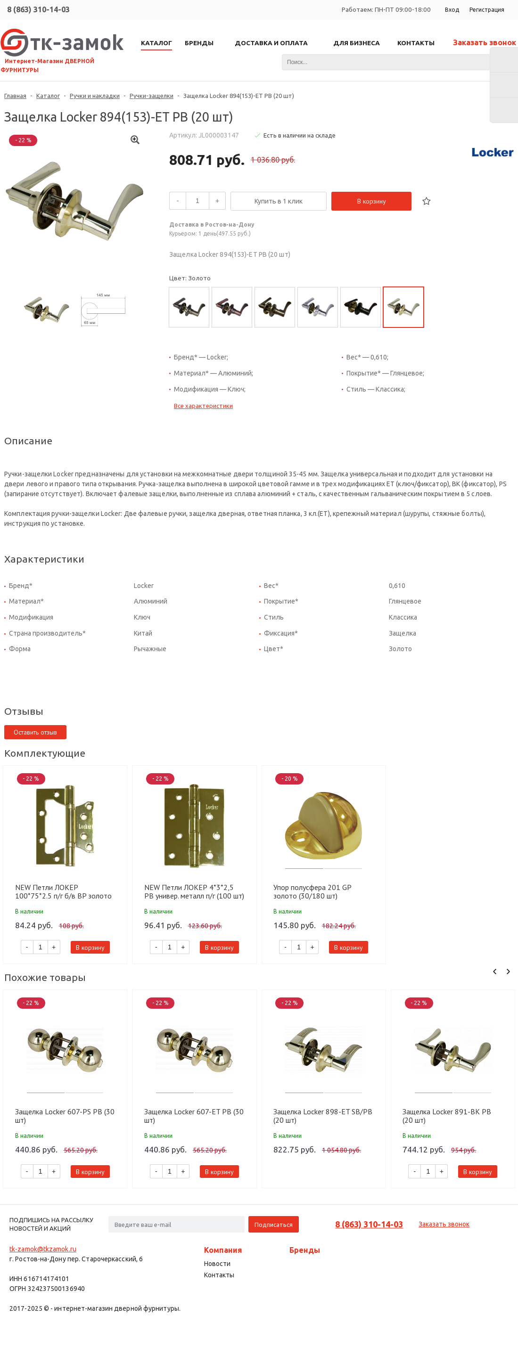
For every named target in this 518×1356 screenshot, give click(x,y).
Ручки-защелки (151, 95)
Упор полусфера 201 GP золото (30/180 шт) (312, 891)
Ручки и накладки (95, 95)
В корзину (371, 201)
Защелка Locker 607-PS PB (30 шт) (65, 1115)
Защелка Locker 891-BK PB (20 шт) (447, 1115)
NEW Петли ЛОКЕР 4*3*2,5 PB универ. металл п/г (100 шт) (194, 891)
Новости (217, 1263)
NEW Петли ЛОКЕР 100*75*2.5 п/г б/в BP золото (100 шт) (63, 891)
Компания (223, 1250)
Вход (452, 10)
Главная (15, 95)
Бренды (304, 1250)
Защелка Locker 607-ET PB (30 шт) (194, 1115)
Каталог (48, 95)
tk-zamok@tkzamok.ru (42, 1249)
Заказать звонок (484, 42)
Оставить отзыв (35, 732)
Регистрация (486, 10)
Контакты (219, 1275)
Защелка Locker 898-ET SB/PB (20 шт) (322, 1115)
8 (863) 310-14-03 (38, 9)
